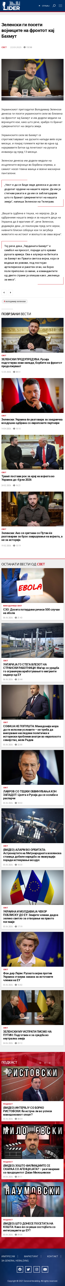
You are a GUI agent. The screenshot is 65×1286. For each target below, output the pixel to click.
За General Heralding (15, 1260)
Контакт (52, 1256)
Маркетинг (31, 1256)
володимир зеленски (16, 301)
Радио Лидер (11, 5)
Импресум (8, 1256)
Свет (4, 47)
